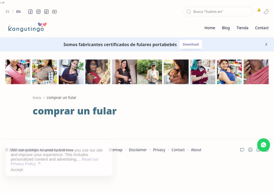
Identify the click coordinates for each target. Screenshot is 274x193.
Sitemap (116, 149)
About (196, 149)
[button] (30, 12)
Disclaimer (138, 149)
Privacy (159, 149)
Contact (178, 149)
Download (191, 44)
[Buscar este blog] (218, 11)
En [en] (18, 11)
